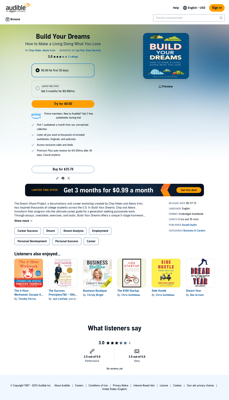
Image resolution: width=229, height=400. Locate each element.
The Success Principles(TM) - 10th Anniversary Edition (62, 294)
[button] (57, 178)
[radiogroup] (62, 80)
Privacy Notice (120, 385)
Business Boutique (95, 291)
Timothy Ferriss (27, 298)
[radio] (62, 70)
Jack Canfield (60, 298)
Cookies (177, 385)
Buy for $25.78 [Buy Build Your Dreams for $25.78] (63, 169)
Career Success (28, 231)
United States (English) (114, 389)
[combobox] (189, 18)
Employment (100, 231)
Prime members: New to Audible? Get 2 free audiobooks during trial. (68, 115)
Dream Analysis (74, 231)
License (164, 385)
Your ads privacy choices (200, 385)
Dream (50, 231)
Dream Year (193, 291)
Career (91, 241)
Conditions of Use (98, 385)
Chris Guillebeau (130, 295)
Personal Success (66, 241)
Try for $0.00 (63, 104)
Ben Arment (197, 295)
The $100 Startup (128, 291)
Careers (79, 385)
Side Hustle (159, 291)
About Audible (62, 385)
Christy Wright (95, 295)
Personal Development (32, 241)
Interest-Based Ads (144, 385)
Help (176, 8)
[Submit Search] (221, 18)
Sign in (217, 8)
